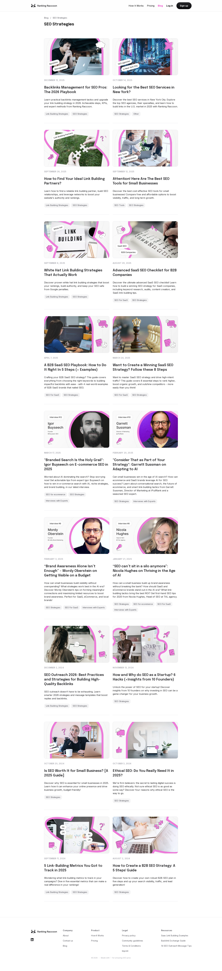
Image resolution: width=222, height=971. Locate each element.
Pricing (150, 5)
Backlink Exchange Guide (173, 940)
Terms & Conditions (131, 946)
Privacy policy (129, 935)
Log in (169, 5)
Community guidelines (132, 940)
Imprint (125, 951)
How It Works (136, 5)
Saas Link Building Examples (174, 935)
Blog (160, 5)
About (66, 935)
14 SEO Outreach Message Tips (176, 946)
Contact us (68, 940)
